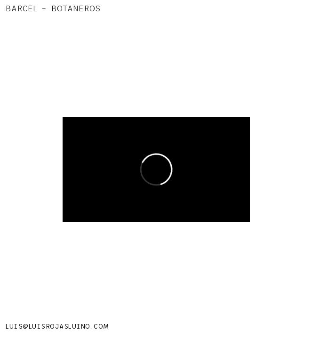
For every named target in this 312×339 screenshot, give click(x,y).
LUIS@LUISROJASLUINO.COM (57, 326)
